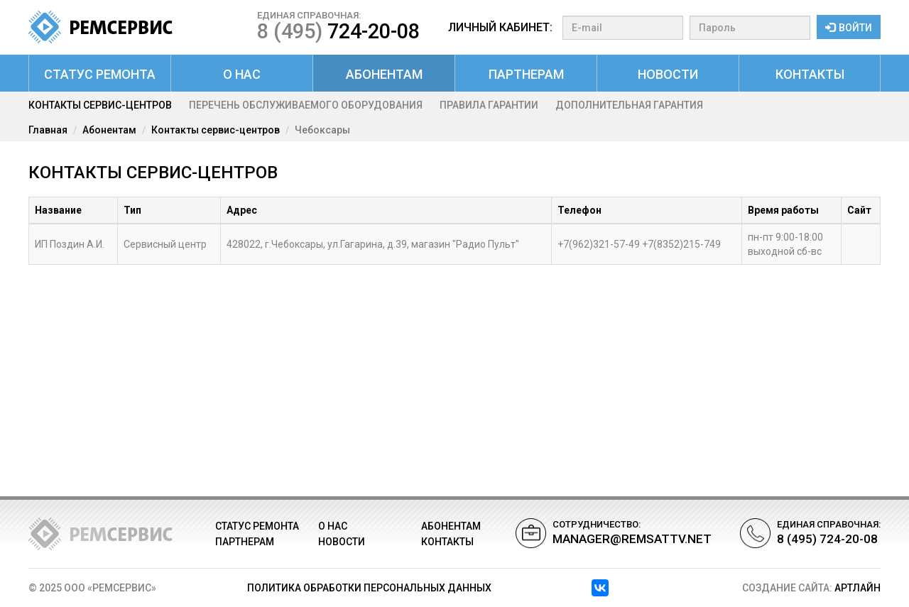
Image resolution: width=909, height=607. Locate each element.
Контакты (809, 74)
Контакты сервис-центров (100, 105)
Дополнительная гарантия (629, 105)
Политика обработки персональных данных (369, 588)
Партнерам (526, 74)
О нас (242, 74)
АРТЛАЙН (857, 588)
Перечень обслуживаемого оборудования (306, 105)
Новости (668, 74)
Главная (47, 130)
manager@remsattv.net (632, 539)
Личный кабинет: (500, 27)
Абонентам (384, 74)
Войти (848, 27)
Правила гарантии (489, 105)
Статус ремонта (100, 74)
